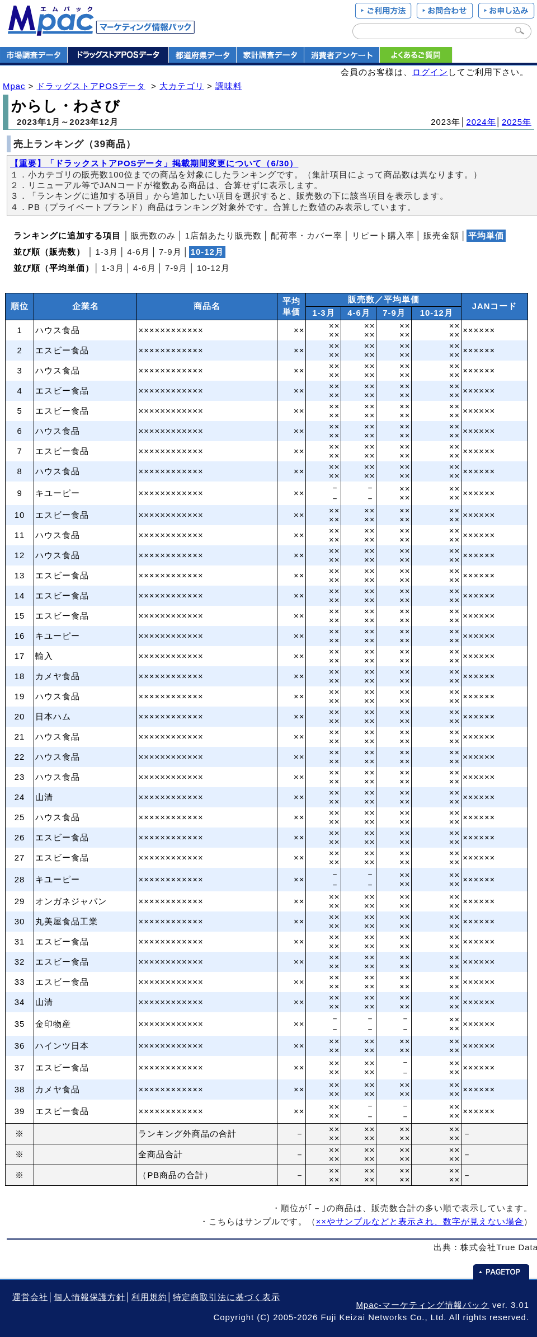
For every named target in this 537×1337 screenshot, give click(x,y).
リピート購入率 (383, 235)
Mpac (14, 86)
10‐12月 (213, 268)
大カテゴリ (181, 86)
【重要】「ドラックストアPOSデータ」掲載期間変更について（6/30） (154, 163)
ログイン (430, 72)
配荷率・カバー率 (306, 235)
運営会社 (30, 1297)
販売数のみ (153, 235)
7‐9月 (170, 251)
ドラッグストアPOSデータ (90, 86)
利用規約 (149, 1297)
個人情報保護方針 (89, 1297)
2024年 (481, 122)
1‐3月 (106, 251)
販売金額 (441, 235)
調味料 (228, 86)
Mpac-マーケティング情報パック (422, 1305)
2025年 (516, 122)
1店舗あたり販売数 (223, 235)
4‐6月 (138, 251)
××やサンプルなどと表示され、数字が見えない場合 (420, 1221)
